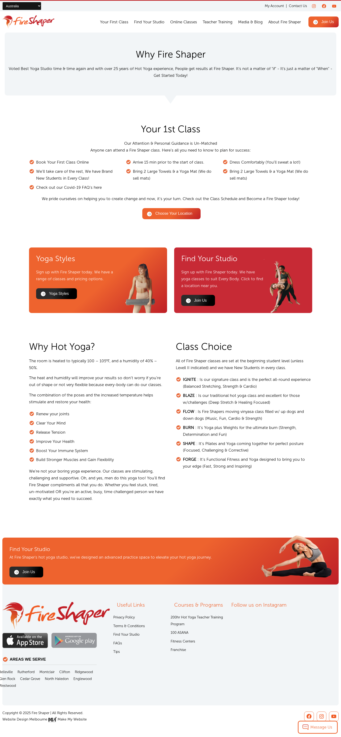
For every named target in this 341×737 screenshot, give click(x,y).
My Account (274, 6)
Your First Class (114, 22)
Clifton (64, 672)
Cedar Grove (30, 679)
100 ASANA (179, 633)
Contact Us (298, 6)
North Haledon (57, 679)
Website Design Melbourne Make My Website (43, 719)
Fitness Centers (183, 642)
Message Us (321, 727)
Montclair (47, 672)
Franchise (178, 650)
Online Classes (183, 22)
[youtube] (334, 6)
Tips (116, 652)
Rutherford (26, 672)
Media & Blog (250, 22)
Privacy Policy (124, 617)
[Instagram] (314, 6)
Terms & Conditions (129, 626)
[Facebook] (324, 6)
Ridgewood (84, 672)
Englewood (82, 679)
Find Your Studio (149, 22)
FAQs (117, 644)
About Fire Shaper (284, 22)
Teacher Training (217, 22)
